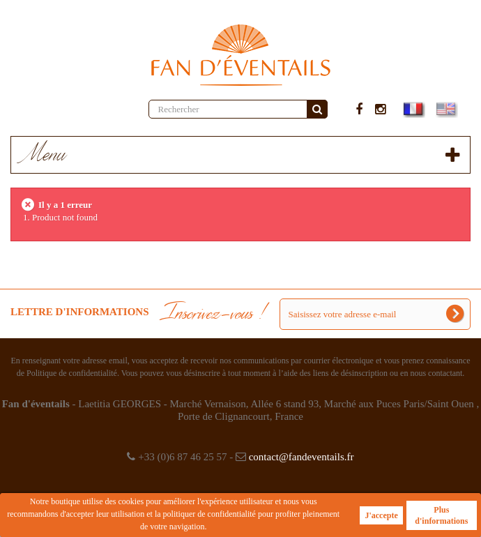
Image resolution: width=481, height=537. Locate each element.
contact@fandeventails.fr (301, 456)
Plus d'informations (441, 515)
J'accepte (381, 515)
